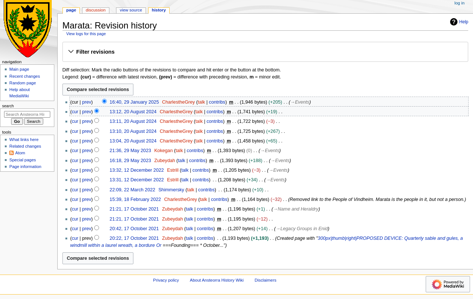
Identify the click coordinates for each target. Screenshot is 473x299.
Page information (25, 166)
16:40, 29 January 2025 (134, 102)
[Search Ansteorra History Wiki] (27, 114)
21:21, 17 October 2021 (134, 209)
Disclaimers (265, 280)
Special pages (22, 160)
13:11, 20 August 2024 (133, 121)
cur (75, 111)
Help (458, 22)
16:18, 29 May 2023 (130, 160)
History (159, 10)
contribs (217, 102)
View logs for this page (86, 33)
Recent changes (24, 76)
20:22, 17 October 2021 (134, 238)
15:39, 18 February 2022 (135, 199)
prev (86, 102)
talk (201, 102)
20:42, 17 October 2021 (134, 228)
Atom (20, 153)
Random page (22, 83)
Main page (19, 69)
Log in (460, 3)
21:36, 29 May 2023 (130, 150)
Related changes (25, 146)
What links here (23, 139)
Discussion (95, 10)
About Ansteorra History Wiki (217, 280)
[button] (265, 52)
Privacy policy (166, 280)
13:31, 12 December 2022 (137, 179)
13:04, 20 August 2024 (133, 141)
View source (131, 10)
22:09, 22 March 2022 (132, 189)
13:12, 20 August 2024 (133, 111)
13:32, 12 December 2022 (137, 170)
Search (8, 106)
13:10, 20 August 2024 (133, 131)
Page (71, 10)
